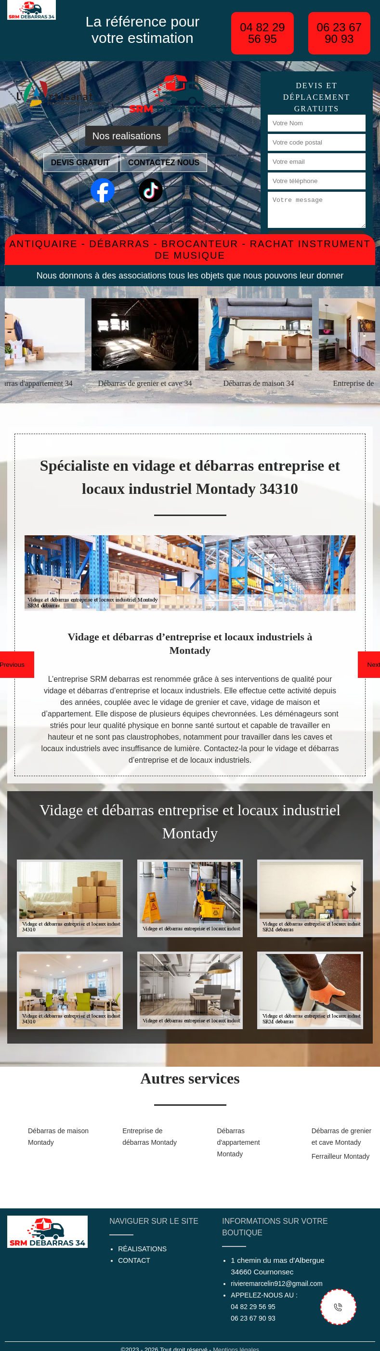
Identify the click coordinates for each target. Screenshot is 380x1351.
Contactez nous (163, 163)
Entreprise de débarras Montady (149, 1136)
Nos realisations (126, 136)
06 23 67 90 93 (339, 33)
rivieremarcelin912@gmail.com (276, 1283)
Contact (134, 1260)
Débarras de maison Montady (58, 1136)
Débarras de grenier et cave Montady (342, 1136)
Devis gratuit (80, 163)
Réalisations (142, 1249)
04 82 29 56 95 (262, 33)
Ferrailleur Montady (341, 1156)
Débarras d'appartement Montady (238, 1142)
